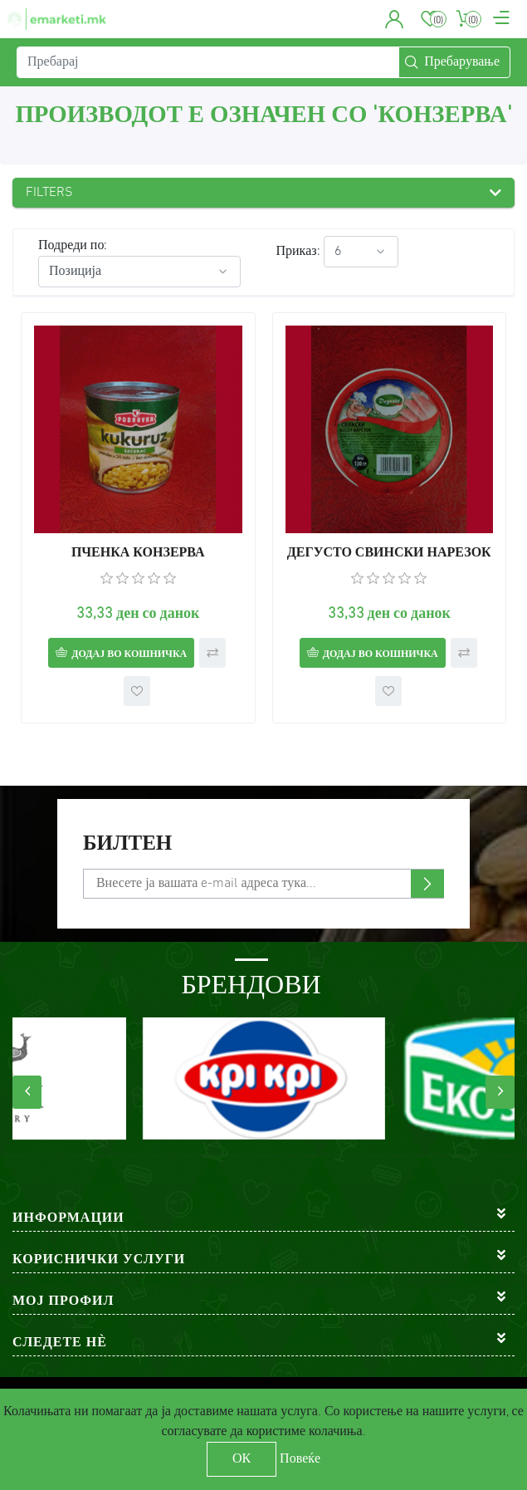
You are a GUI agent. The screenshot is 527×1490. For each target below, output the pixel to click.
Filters (49, 192)
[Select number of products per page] (361, 251)
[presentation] (26, 1092)
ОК (241, 1459)
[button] (394, 19)
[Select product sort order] (139, 271)
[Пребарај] (208, 62)
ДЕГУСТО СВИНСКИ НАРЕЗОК (389, 553)
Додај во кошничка (129, 654)
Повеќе (300, 1459)
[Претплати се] (263, 884)
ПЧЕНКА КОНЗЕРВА (138, 553)
